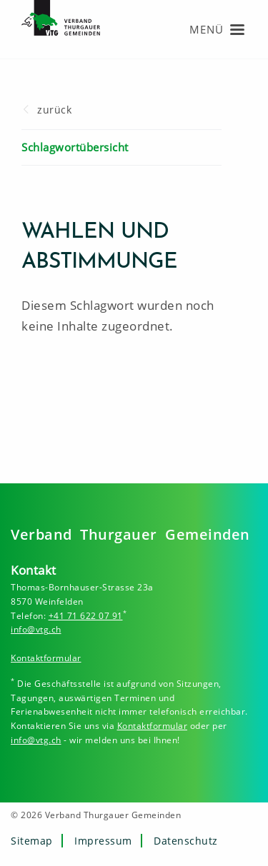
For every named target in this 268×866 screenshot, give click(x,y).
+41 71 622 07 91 (86, 616)
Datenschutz (186, 840)
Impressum (103, 840)
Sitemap (32, 840)
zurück (54, 109)
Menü (206, 29)
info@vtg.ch (36, 629)
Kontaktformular (46, 658)
